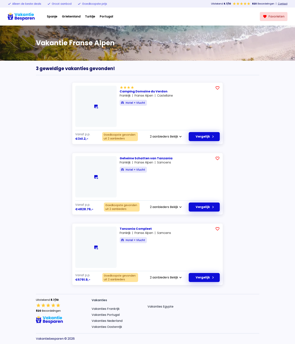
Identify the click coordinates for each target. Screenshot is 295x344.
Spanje (52, 16)
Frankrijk (125, 95)
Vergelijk (205, 136)
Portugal (106, 16)
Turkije (90, 16)
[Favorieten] (273, 16)
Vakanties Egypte (160, 306)
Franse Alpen (144, 95)
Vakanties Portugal (106, 315)
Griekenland (71, 16)
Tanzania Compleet (136, 229)
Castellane (165, 95)
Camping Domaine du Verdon (143, 91)
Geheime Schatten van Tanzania (146, 158)
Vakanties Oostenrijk (107, 327)
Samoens (164, 162)
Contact (282, 3)
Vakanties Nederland (107, 321)
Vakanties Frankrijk (106, 309)
